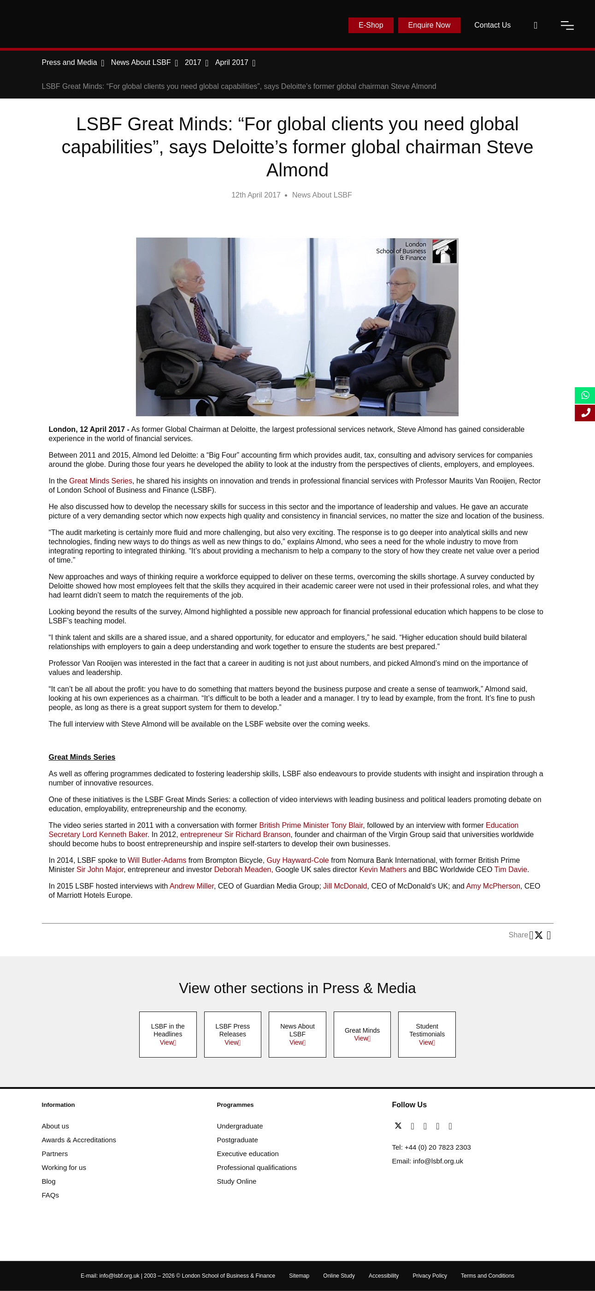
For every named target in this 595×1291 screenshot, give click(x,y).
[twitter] (400, 1126)
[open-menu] (567, 25)
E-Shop (371, 25)
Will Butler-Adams (157, 860)
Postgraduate (237, 1140)
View (167, 1042)
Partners (55, 1153)
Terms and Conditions (487, 1276)
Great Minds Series (100, 481)
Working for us (64, 1167)
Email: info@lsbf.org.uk (427, 1161)
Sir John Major (100, 869)
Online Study (339, 1276)
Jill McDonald (345, 886)
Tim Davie (511, 869)
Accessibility (384, 1276)
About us (55, 1126)
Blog (49, 1181)
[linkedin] (427, 1126)
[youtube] (440, 1126)
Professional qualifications (257, 1167)
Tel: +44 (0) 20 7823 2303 (431, 1147)
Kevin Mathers (382, 869)
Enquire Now (429, 25)
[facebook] (415, 1126)
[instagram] (450, 1126)
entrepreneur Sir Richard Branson (235, 834)
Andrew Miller (192, 886)
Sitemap (299, 1276)
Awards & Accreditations (79, 1140)
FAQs (50, 1195)
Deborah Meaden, (243, 869)
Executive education (248, 1153)
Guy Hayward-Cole (299, 860)
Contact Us (492, 25)
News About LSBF (322, 195)
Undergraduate (240, 1126)
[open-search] (535, 25)
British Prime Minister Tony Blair (311, 825)
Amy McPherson (493, 886)
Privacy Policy (429, 1276)
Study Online (237, 1181)
